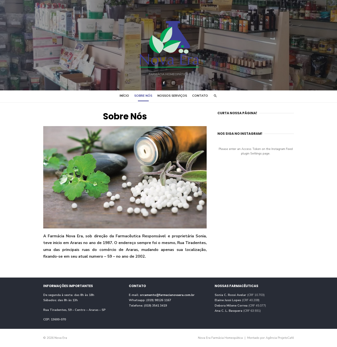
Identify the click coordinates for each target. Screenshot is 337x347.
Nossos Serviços (172, 96)
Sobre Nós (143, 96)
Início (124, 96)
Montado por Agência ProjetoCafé (270, 338)
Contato (200, 96)
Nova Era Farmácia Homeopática (221, 338)
